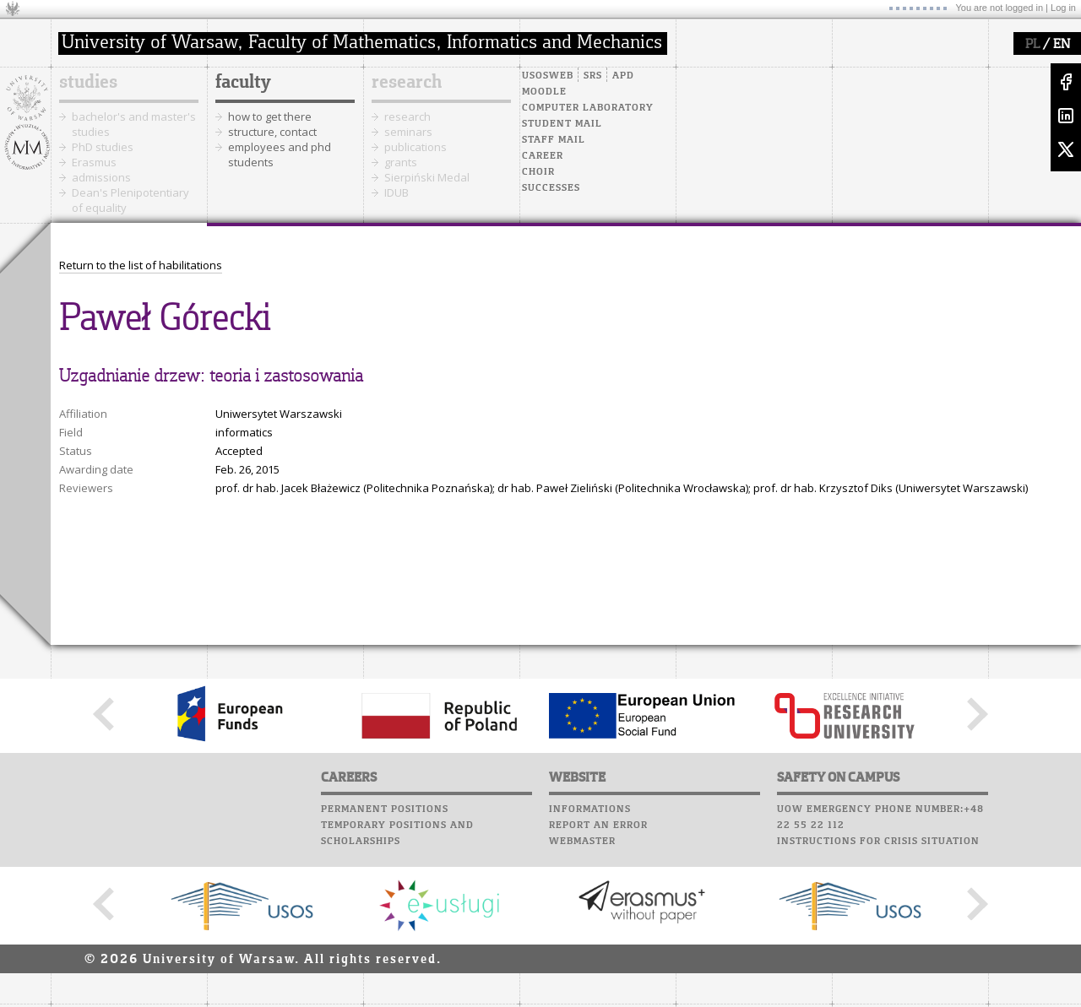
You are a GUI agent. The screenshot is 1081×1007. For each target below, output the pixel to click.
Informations (590, 809)
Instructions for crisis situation (878, 841)
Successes (551, 188)
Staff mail (553, 140)
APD (623, 76)
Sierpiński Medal (427, 177)
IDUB (396, 192)
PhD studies (102, 146)
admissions (101, 177)
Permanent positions (384, 809)
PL (1032, 44)
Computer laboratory (588, 108)
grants (400, 162)
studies (88, 83)
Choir (538, 172)
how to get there (270, 116)
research (407, 83)
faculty (243, 83)
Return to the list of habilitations (140, 265)
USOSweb (547, 76)
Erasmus (94, 162)
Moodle (544, 92)
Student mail (562, 124)
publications (415, 146)
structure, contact (272, 131)
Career (542, 156)
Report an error (598, 825)
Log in (1063, 8)
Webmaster (582, 841)
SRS (593, 76)
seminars (408, 131)
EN (1061, 44)
